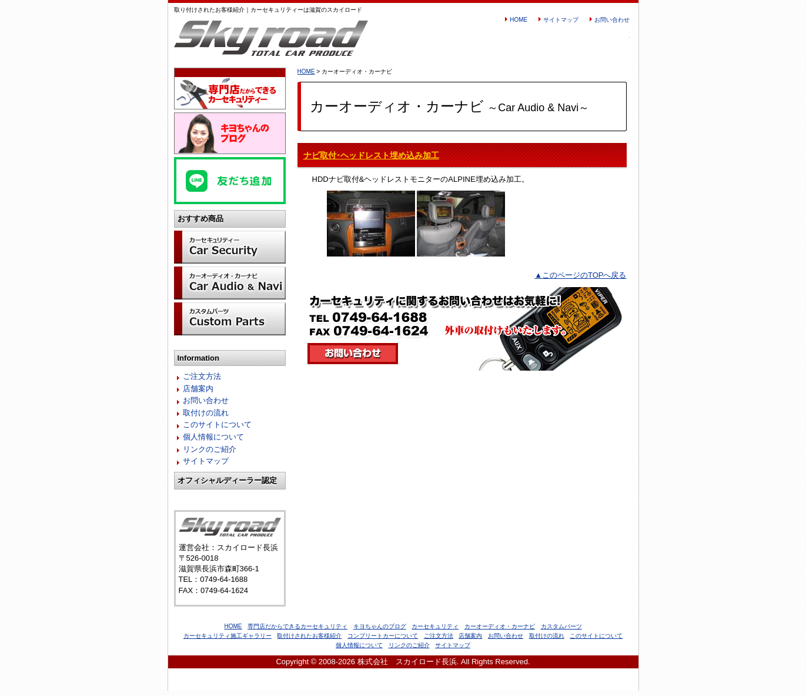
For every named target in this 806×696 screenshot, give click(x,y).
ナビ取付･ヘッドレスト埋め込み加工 (371, 155)
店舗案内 (198, 393)
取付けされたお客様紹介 (309, 641)
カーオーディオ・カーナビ (499, 631)
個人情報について (213, 442)
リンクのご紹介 (209, 454)
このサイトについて (217, 429)
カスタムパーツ (561, 631)
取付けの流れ (206, 418)
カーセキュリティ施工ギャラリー (227, 641)
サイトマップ (560, 19)
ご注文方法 (202, 381)
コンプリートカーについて (382, 641)
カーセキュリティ (435, 631)
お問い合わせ (612, 19)
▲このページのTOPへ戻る (580, 275)
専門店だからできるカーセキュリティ (297, 631)
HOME (518, 19)
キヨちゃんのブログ (379, 631)
